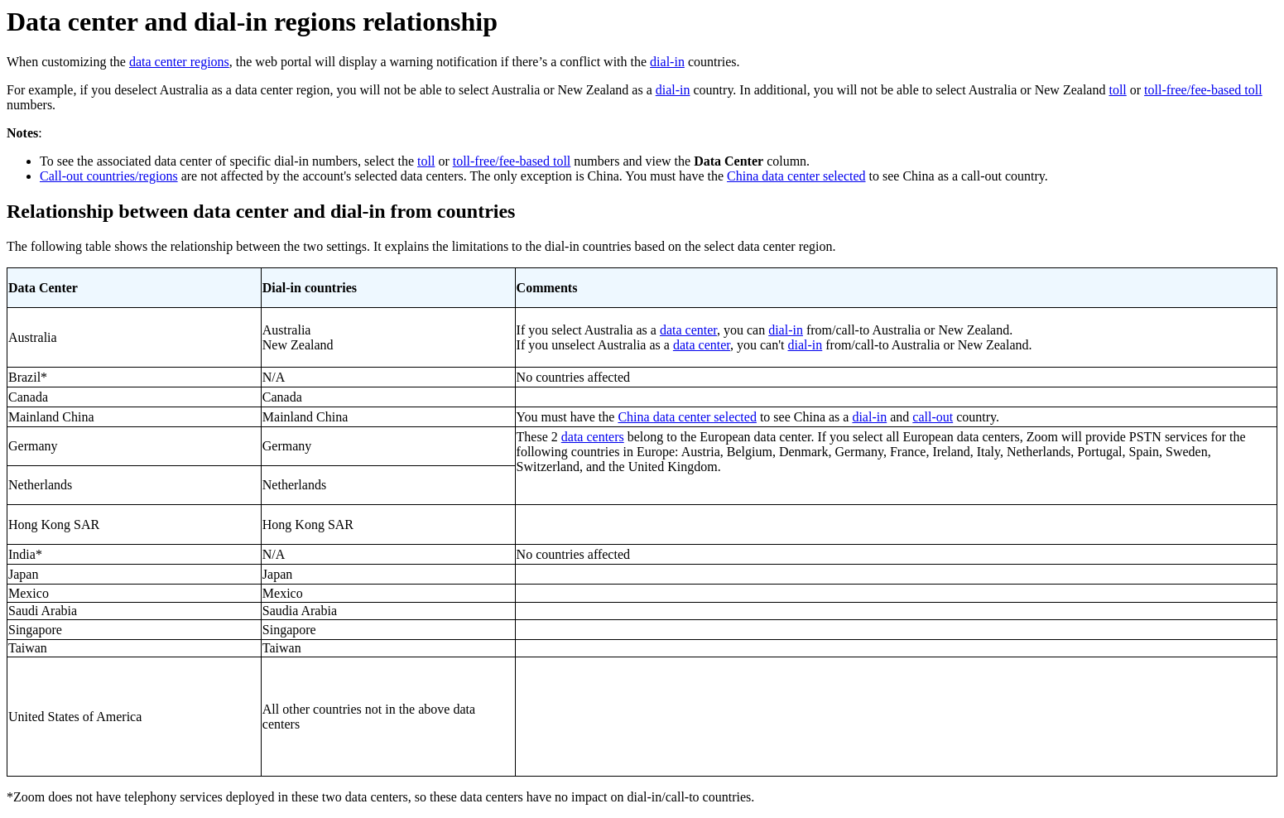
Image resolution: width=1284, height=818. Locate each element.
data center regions (179, 62)
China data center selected (796, 176)
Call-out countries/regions (109, 176)
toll (1117, 90)
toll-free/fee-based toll (1203, 90)
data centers (592, 437)
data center (688, 330)
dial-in (667, 62)
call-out (932, 417)
